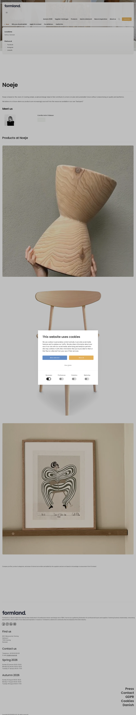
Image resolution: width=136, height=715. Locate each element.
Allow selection (55, 358)
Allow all (81, 358)
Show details (68, 365)
